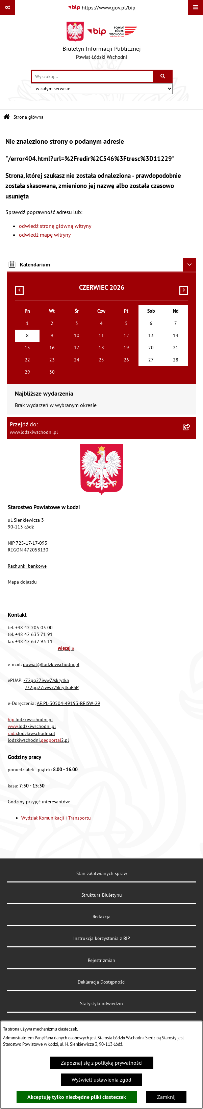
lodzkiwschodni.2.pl (38, 740)
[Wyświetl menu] (195, 7)
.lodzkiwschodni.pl (30, 719)
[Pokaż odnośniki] (7, 7)
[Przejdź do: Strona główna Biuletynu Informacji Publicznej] (6, 117)
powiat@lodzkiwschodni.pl (51, 664)
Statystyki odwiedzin (101, 1003)
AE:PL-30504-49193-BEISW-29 (68, 703)
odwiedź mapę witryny (45, 234)
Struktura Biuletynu (101, 895)
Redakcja (101, 917)
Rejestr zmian (101, 960)
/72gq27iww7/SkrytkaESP (52, 687)
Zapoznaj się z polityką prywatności (102, 1062)
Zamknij (166, 1096)
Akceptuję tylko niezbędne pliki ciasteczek (76, 1097)
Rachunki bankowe (27, 566)
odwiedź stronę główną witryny (55, 225)
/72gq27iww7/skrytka (46, 680)
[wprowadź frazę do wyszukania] (92, 76)
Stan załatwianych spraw (101, 873)
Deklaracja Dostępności (102, 982)
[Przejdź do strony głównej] (101, 42)
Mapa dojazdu (22, 582)
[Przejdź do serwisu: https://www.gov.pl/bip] (101, 7)
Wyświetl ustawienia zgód (101, 1079)
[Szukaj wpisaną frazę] (163, 76)
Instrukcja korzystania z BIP (101, 938)
